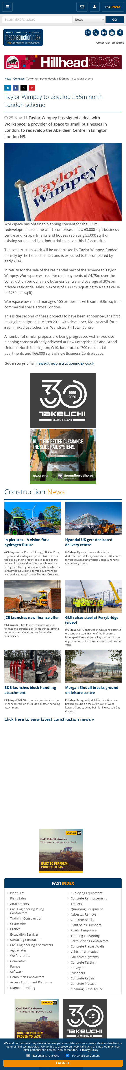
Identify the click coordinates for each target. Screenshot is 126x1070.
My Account (95, 7)
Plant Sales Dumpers (86, 925)
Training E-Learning (85, 936)
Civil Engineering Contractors (31, 945)
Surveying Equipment (86, 893)
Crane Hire (18, 924)
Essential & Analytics (42, 1055)
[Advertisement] (63, 767)
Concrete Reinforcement (89, 898)
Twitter (96, 32)
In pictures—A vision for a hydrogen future (27, 542)
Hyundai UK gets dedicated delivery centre (88, 542)
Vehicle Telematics (84, 951)
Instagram (88, 32)
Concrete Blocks (82, 920)
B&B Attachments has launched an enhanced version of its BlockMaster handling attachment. (32, 703)
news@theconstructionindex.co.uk (65, 363)
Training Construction (26, 918)
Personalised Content (83, 1055)
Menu (7, 7)
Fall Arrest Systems (85, 957)
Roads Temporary (84, 930)
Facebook (120, 32)
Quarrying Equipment (87, 909)
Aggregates (18, 950)
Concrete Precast (83, 983)
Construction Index (23, 38)
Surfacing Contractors (26, 940)
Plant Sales (18, 898)
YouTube (112, 32)
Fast (112, 7)
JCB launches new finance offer (31, 617)
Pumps (15, 966)
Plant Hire (17, 893)
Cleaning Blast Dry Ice (87, 989)
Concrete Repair (82, 978)
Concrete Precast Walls (87, 946)
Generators (18, 961)
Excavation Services (24, 934)
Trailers (76, 904)
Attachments (19, 904)
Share (7, 88)
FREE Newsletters (81, 7)
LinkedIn (104, 32)
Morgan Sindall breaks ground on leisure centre (91, 690)
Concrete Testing (83, 962)
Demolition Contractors (27, 977)
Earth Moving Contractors (89, 941)
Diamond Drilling (22, 988)
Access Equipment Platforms (31, 982)
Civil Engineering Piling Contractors (27, 911)
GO (114, 19)
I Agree (63, 1063)
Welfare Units (20, 955)
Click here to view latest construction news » (49, 719)
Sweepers (78, 973)
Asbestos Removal (84, 914)
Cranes (15, 929)
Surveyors (78, 968)
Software (16, 972)
